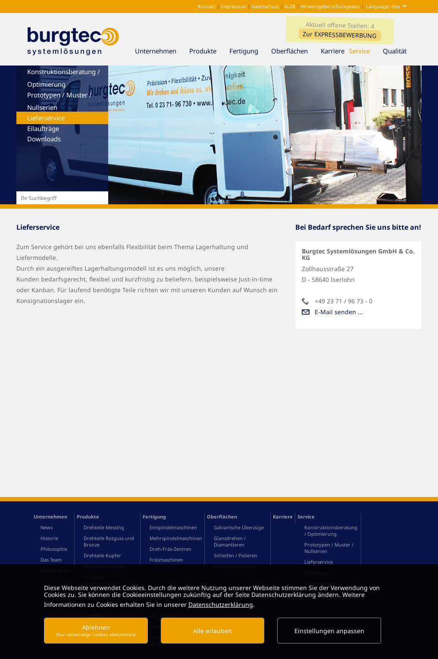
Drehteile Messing (104, 549)
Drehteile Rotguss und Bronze (109, 562)
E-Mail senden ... (339, 312)
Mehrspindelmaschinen (176, 559)
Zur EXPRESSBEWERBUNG (339, 35)
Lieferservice (46, 117)
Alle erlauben (212, 631)
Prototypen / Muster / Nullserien (59, 101)
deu (395, 6)
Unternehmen (160, 51)
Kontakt (206, 6)
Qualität (399, 51)
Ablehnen (95, 630)
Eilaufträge (43, 128)
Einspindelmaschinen (173, 549)
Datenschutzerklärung (220, 604)
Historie (49, 559)
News (47, 549)
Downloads (44, 138)
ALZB (289, 6)
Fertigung (248, 51)
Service (364, 51)
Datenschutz (265, 6)
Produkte (207, 51)
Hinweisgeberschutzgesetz (330, 6)
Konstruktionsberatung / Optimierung (63, 77)
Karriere (332, 51)
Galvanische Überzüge (239, 549)
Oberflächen (293, 51)
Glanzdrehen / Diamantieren (230, 562)
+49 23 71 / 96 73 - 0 (343, 301)
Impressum (234, 6)
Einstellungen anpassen (329, 631)
